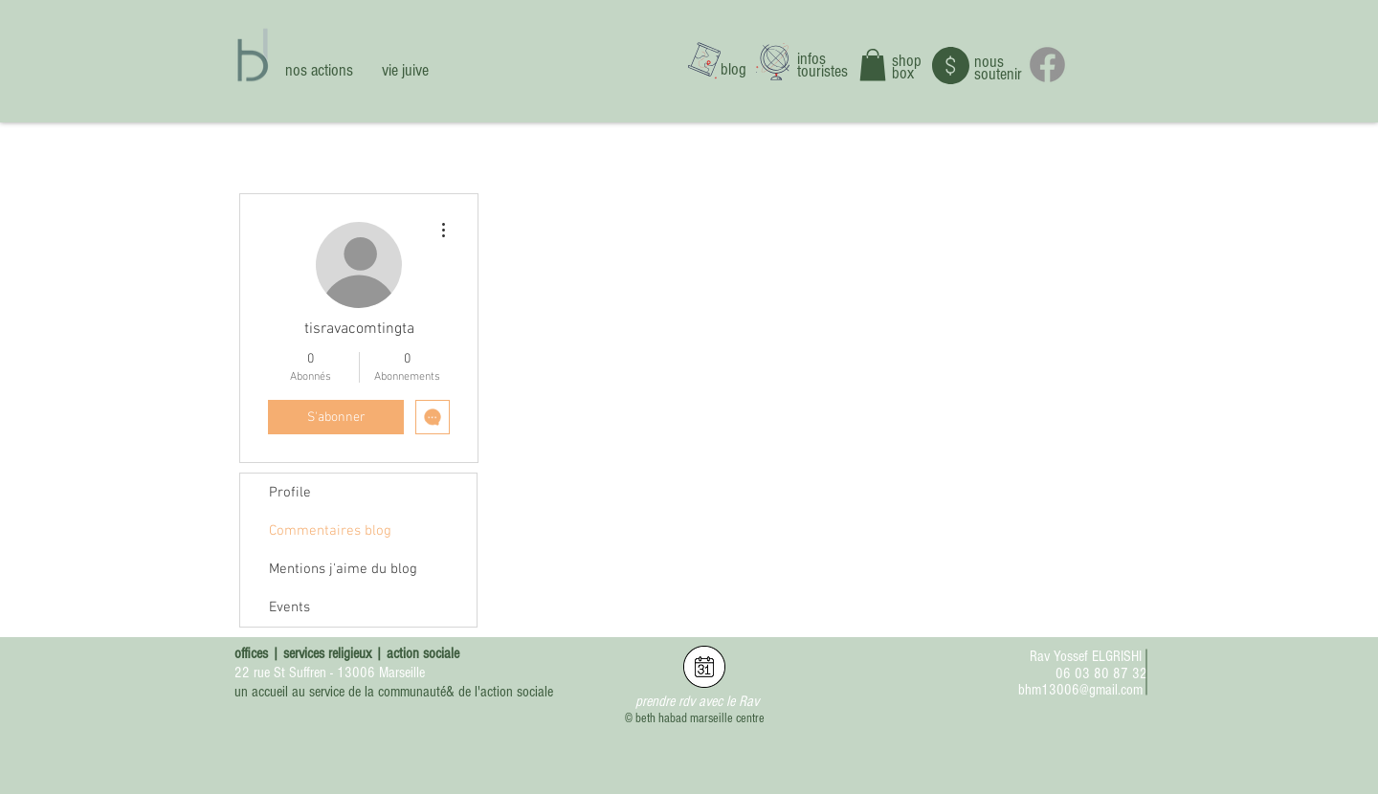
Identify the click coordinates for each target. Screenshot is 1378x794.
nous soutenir (998, 68)
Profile (290, 492)
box (903, 73)
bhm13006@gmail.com (1080, 689)
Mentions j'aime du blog (343, 569)
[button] (872, 64)
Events (289, 607)
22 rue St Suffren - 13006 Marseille (329, 672)
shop (907, 61)
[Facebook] (1047, 64)
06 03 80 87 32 (1101, 673)
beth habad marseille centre (700, 718)
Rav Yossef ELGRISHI (1086, 656)
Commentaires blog (330, 531)
